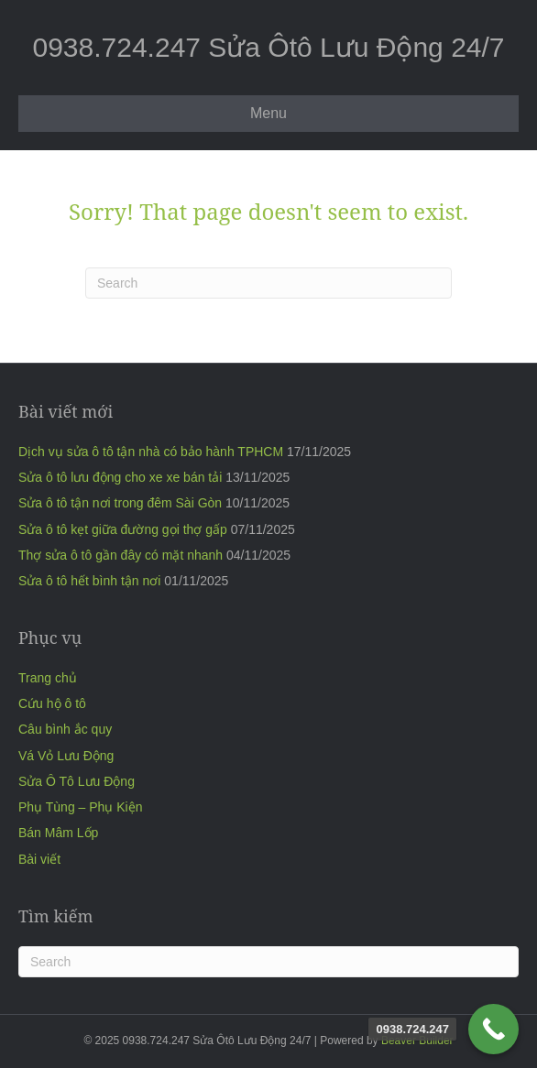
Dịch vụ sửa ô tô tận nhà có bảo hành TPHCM (150, 451)
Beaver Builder (417, 1040)
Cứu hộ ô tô (52, 703)
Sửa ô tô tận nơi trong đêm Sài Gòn (120, 503)
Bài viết (39, 859)
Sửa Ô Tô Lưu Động (76, 781)
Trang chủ (47, 677)
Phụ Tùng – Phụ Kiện (80, 807)
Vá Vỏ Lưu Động (66, 755)
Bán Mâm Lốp (58, 832)
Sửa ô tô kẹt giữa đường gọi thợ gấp (122, 529)
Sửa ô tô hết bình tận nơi (89, 580)
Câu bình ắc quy (65, 729)
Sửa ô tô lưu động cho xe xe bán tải (120, 477)
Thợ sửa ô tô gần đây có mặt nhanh (120, 555)
